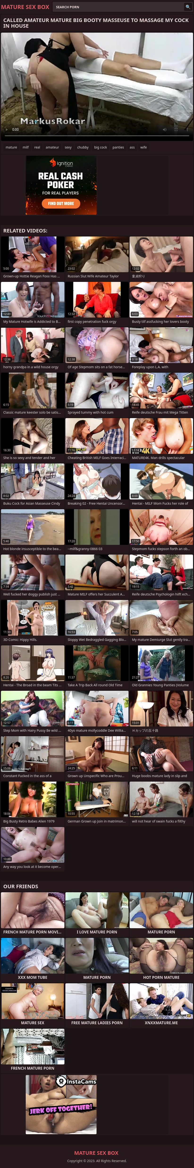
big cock (100, 147)
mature (11, 147)
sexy (68, 147)
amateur (52, 147)
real (37, 147)
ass (132, 147)
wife (143, 147)
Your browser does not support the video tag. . (97, 87)
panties (118, 147)
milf (26, 147)
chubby (83, 147)
